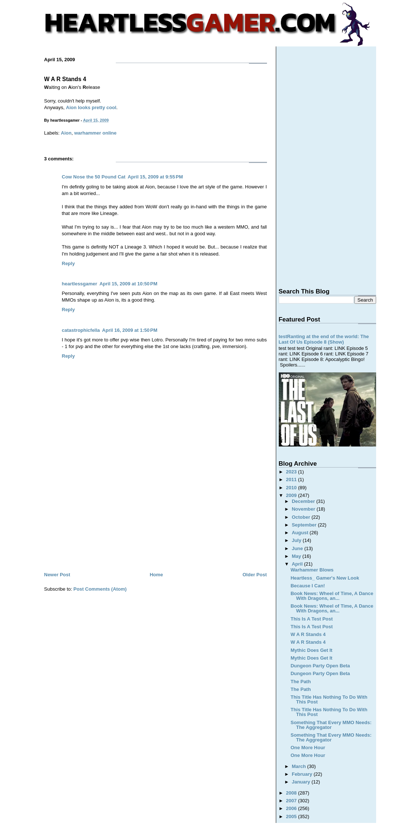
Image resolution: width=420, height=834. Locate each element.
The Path (301, 681)
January (301, 782)
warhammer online (95, 133)
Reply (68, 263)
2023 (292, 472)
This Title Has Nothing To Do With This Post (329, 699)
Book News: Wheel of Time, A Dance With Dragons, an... (332, 596)
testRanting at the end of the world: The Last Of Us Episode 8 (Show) (324, 339)
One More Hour (308, 747)
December (304, 501)
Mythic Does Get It (311, 650)
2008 (292, 793)
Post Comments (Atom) (99, 589)
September (305, 525)
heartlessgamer (79, 283)
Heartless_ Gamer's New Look (325, 578)
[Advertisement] (155, 515)
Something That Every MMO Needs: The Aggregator (331, 725)
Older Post (255, 574)
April (298, 564)
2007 (292, 800)
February (302, 774)
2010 (292, 487)
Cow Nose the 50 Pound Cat (94, 177)
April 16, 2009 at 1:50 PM (129, 330)
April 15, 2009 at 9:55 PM (155, 177)
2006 (292, 808)
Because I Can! (308, 585)
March (299, 766)
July (297, 540)
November (304, 509)
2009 (292, 495)
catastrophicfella (81, 330)
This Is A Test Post (312, 619)
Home (156, 574)
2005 (292, 816)
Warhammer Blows (312, 570)
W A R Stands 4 (65, 79)
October (301, 517)
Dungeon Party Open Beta (320, 665)
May (297, 556)
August (300, 532)
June (298, 548)
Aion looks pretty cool (91, 107)
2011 (292, 479)
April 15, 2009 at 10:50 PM (128, 283)
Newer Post (57, 574)
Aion (66, 133)
